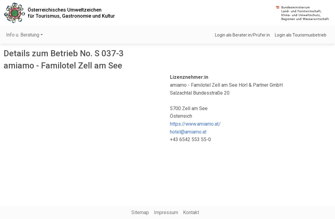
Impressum (166, 212)
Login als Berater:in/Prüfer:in (242, 35)
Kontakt (191, 212)
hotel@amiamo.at (188, 132)
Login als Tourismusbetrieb (300, 35)
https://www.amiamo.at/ (195, 124)
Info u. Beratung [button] (22, 35)
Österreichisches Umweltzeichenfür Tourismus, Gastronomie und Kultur (71, 13)
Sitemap (140, 212)
